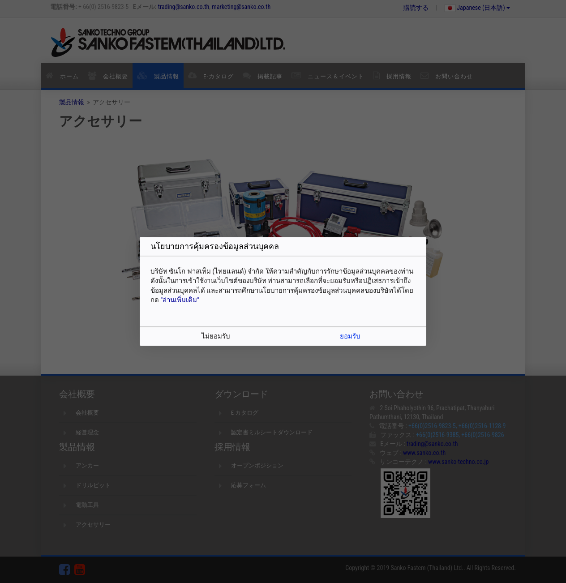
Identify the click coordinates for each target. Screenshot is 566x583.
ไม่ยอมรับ (216, 337)
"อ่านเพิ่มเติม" (179, 300)
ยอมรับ (350, 337)
